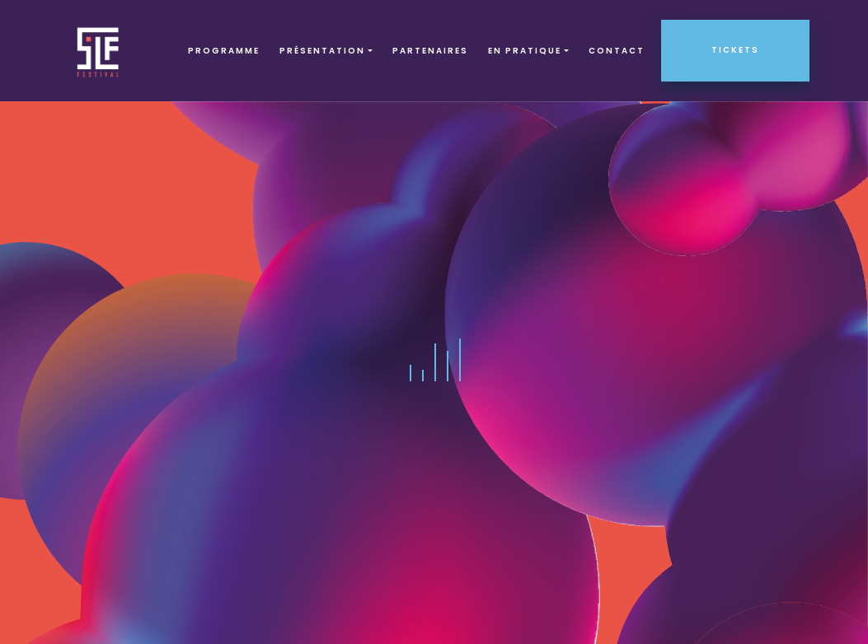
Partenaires (430, 50)
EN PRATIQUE (524, 50)
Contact (617, 50)
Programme (224, 50)
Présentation (322, 50)
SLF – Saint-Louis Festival (98, 50)
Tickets (735, 50)
